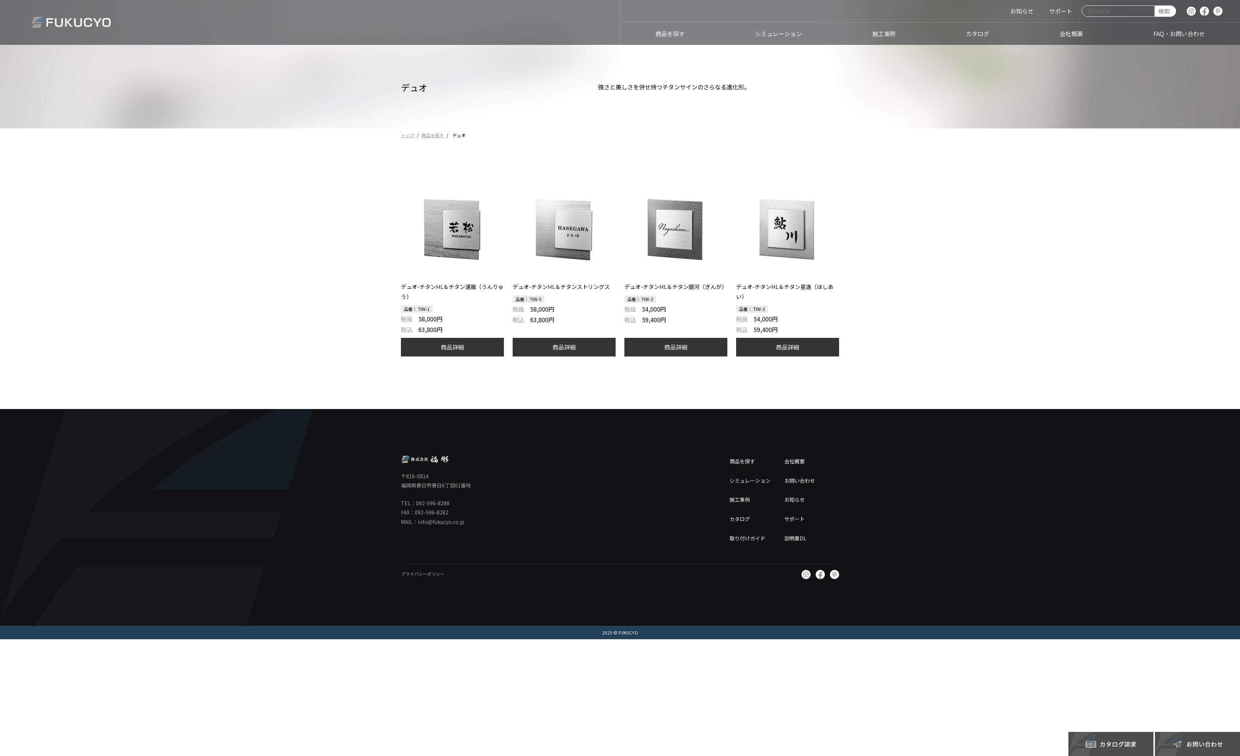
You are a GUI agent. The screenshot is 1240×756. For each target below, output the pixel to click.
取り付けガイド (747, 538)
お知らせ (794, 499)
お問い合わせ (799, 480)
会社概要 (794, 461)
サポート (794, 518)
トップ (407, 135)
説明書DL (795, 538)
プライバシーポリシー (423, 574)
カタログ (740, 518)
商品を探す (433, 135)
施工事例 (740, 499)
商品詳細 (452, 347)
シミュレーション (750, 480)
